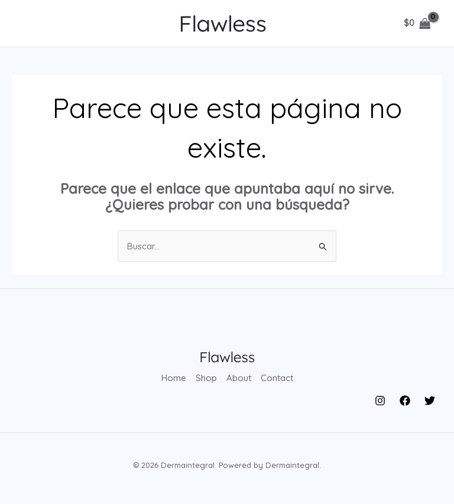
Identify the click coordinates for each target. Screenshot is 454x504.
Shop (206, 377)
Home (173, 377)
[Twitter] (429, 400)
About (238, 377)
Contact (277, 377)
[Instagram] (380, 400)
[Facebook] (405, 400)
